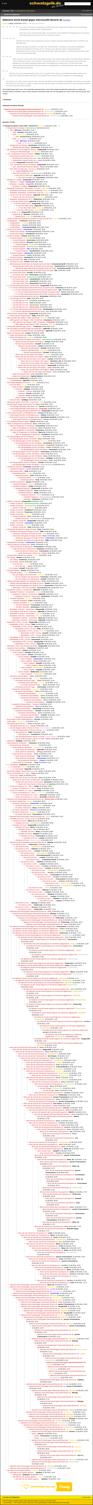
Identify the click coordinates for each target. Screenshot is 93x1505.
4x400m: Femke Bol (14, 501)
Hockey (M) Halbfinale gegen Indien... (19, 326)
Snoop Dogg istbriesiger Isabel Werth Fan (24, 406)
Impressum (31, 1502)
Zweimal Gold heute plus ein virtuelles (19, 555)
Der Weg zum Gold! (16, 262)
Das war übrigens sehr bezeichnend (24, 575)
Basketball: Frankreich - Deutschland (19, 590)
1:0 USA (12, 162)
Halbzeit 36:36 (17, 214)
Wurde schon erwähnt (14, 229)
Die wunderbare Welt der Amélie (18, 421)
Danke (34, 1433)
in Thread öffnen (87, 14)
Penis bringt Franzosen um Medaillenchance (22, 413)
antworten (7, 99)
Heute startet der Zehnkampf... (17, 743)
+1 (13, 171)
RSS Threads (16, 1502)
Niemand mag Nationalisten (24, 344)
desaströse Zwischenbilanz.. (16, 648)
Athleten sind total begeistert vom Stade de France (24, 581)
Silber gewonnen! (21, 732)
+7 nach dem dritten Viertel (19, 201)
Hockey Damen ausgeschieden (17, 313)
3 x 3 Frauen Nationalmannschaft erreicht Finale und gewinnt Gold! (32, 288)
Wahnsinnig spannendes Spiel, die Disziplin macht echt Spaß (30, 264)
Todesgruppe (17, 1475)
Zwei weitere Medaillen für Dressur (18, 382)
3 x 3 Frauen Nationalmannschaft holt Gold (24, 296)
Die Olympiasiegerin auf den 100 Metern (20, 436)
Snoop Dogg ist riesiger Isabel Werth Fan (21, 404)
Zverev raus (14, 775)
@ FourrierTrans (40, 23)
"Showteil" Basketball (17, 598)
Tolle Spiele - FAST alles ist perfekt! (24, 587)
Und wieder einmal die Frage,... (23, 678)
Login (83, 10)
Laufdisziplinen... (12, 221)
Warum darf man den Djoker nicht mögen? (27, 339)
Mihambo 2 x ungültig (14, 180)
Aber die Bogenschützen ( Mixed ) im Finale (24, 728)
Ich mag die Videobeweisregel (20, 152)
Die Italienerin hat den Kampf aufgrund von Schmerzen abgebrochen (32, 926)
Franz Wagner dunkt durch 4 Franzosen (23, 611)
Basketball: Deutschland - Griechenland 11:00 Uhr (23, 188)
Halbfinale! (27, 499)
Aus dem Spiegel (42, 1086)
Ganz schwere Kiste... (44, 1151)
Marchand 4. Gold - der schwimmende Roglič (22, 646)
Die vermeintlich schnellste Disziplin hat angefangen (24, 328)
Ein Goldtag (11, 557)
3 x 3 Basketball (12, 764)
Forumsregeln (65, 1502)
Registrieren (89, 10)
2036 (11, 130)
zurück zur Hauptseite (11, 14)
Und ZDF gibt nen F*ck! (18, 298)
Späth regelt (11, 721)
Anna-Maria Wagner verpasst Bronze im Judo (22, 771)
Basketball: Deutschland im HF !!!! (21, 199)
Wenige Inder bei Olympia (15, 128)
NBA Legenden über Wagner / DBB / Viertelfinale (23, 318)
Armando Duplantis (13, 236)
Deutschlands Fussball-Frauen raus (21, 156)
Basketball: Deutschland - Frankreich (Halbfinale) (26, 190)
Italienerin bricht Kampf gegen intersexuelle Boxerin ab (25, 111)
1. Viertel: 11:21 (15, 212)
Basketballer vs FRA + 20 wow (17, 622)
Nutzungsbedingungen (41, 1502)
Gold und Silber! (15, 385)
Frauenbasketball (13, 378)
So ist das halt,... (18, 564)
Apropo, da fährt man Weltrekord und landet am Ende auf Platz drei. (29, 218)
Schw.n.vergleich (15, 650)
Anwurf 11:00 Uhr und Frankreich (21, 195)
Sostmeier (18, 389)
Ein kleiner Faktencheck (18, 801)
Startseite (6, 11)
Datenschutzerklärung (54, 1502)
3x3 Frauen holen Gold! (15, 259)
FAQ (12, 11)
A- (3, 4)
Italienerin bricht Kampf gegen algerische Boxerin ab (27, 816)
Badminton (10, 741)
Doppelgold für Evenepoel (15, 542)
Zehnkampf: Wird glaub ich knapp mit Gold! (21, 529)
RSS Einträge (7, 1502)
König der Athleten (13, 570)
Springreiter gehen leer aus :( (17, 723)
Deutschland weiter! (16, 471)
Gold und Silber (15, 400)
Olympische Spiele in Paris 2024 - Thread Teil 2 (21, 126)
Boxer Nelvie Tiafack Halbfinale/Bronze (20, 719)
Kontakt (24, 1502)
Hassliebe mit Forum (17, 818)
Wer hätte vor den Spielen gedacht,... (19, 1470)
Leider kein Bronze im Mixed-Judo (18, 544)
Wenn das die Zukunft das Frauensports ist (24, 1047)
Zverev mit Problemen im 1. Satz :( (18, 773)
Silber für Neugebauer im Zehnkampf (19, 423)
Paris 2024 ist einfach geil (18, 169)
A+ (5, 3)
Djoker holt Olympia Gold (15, 333)
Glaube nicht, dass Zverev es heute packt (23, 777)
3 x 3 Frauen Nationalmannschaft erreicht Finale (23, 285)
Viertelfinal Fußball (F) (14, 467)
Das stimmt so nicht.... (20, 844)
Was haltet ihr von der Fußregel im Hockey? (21, 149)
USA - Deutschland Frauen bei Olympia (20, 154)
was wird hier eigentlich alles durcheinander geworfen (44, 1108)
